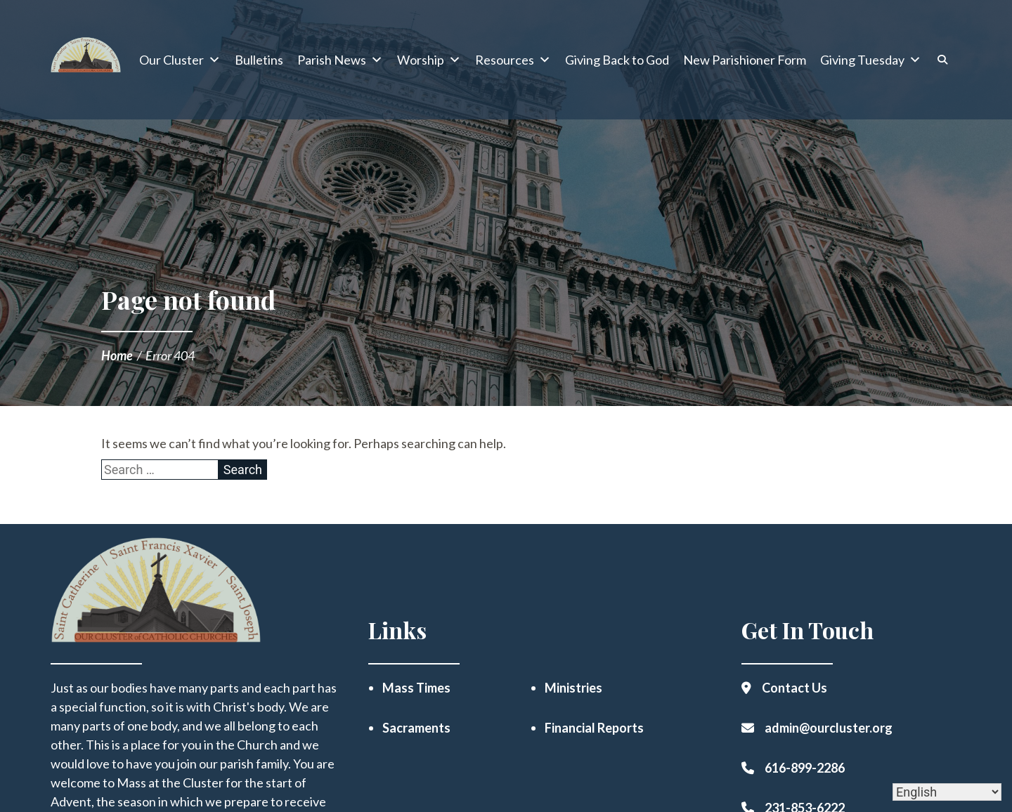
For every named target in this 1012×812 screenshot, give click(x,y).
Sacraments (416, 727)
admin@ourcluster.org (829, 727)
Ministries (573, 687)
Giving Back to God (617, 59)
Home (117, 355)
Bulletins (259, 59)
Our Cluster (180, 60)
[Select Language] (947, 792)
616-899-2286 (805, 767)
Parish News (340, 60)
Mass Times (416, 687)
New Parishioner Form (744, 59)
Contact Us (794, 687)
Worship (429, 60)
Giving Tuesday (870, 60)
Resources (513, 60)
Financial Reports (594, 727)
